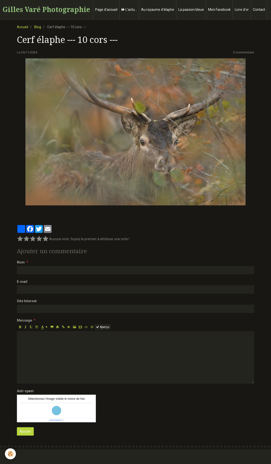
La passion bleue (191, 10)
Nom (21, 262)
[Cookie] (10, 453)
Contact (259, 10)
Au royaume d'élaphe (157, 10)
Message (24, 320)
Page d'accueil (106, 10)
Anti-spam (25, 391)
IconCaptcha (55, 420)
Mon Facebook (219, 10)
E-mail (22, 282)
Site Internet (27, 301)
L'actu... (129, 10)
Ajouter (25, 431)
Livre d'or (242, 10)
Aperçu (102, 327)
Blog (37, 27)
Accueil (22, 27)
